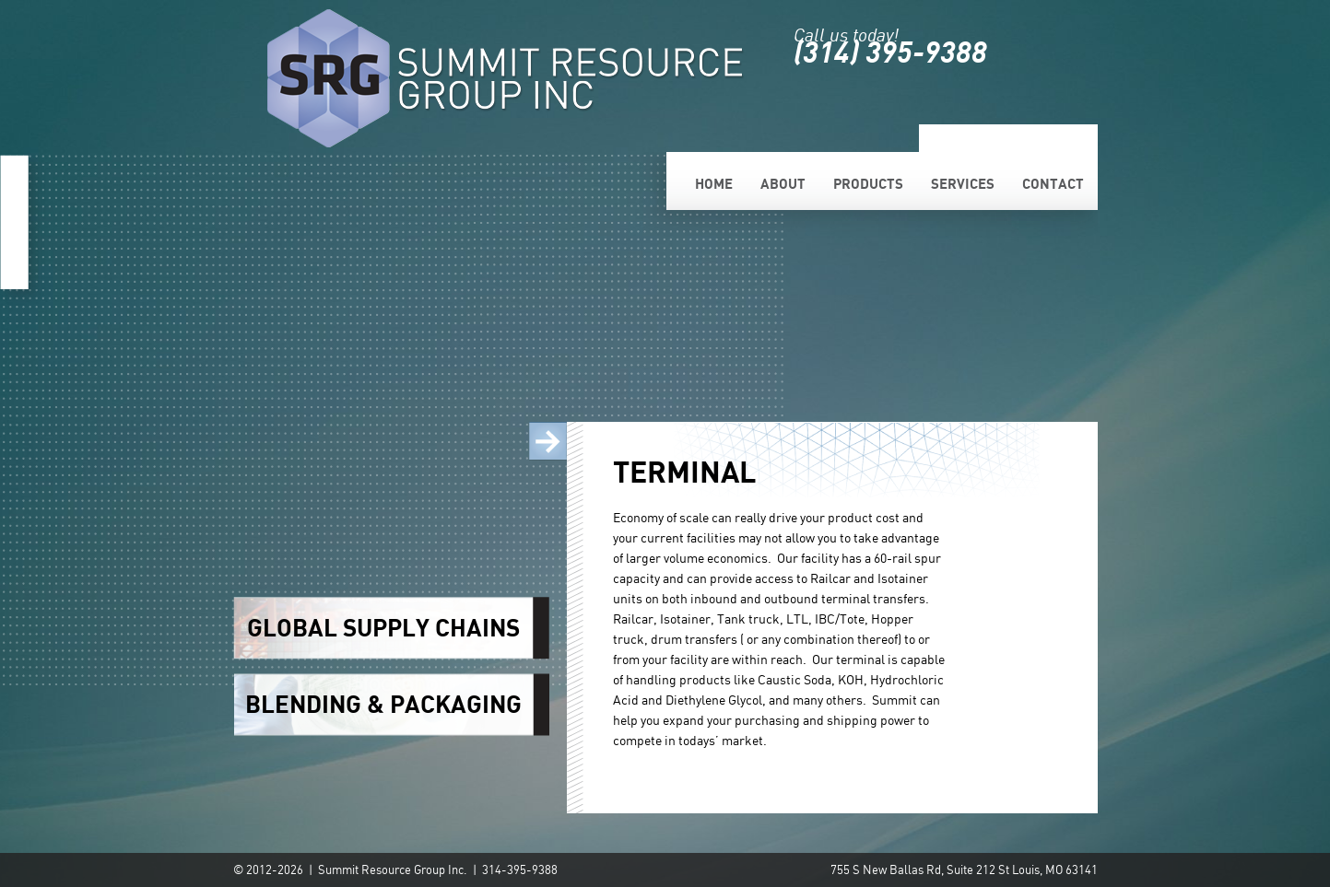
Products (868, 183)
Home (714, 183)
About (783, 183)
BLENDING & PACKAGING (383, 703)
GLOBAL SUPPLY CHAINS (383, 627)
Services (963, 183)
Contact (1053, 183)
